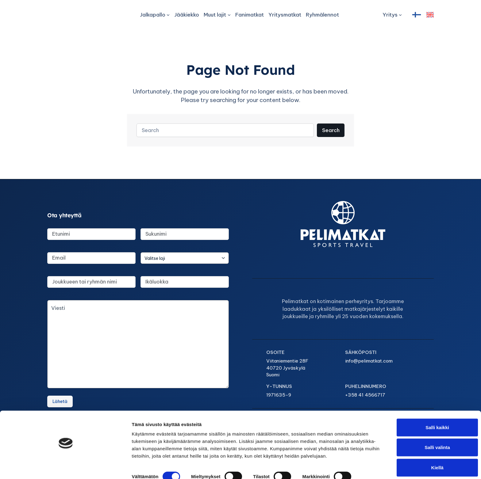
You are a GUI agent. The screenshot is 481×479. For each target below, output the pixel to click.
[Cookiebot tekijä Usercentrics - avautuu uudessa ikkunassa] (40, 467)
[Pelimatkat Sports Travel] (71, 15)
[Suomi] (416, 15)
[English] (430, 15)
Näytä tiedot (328, 466)
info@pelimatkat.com (164, 371)
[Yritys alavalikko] (392, 15)
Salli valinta (430, 439)
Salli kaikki (430, 418)
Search (330, 134)
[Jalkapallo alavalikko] (154, 15)
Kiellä (430, 459)
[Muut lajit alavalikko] (217, 15)
